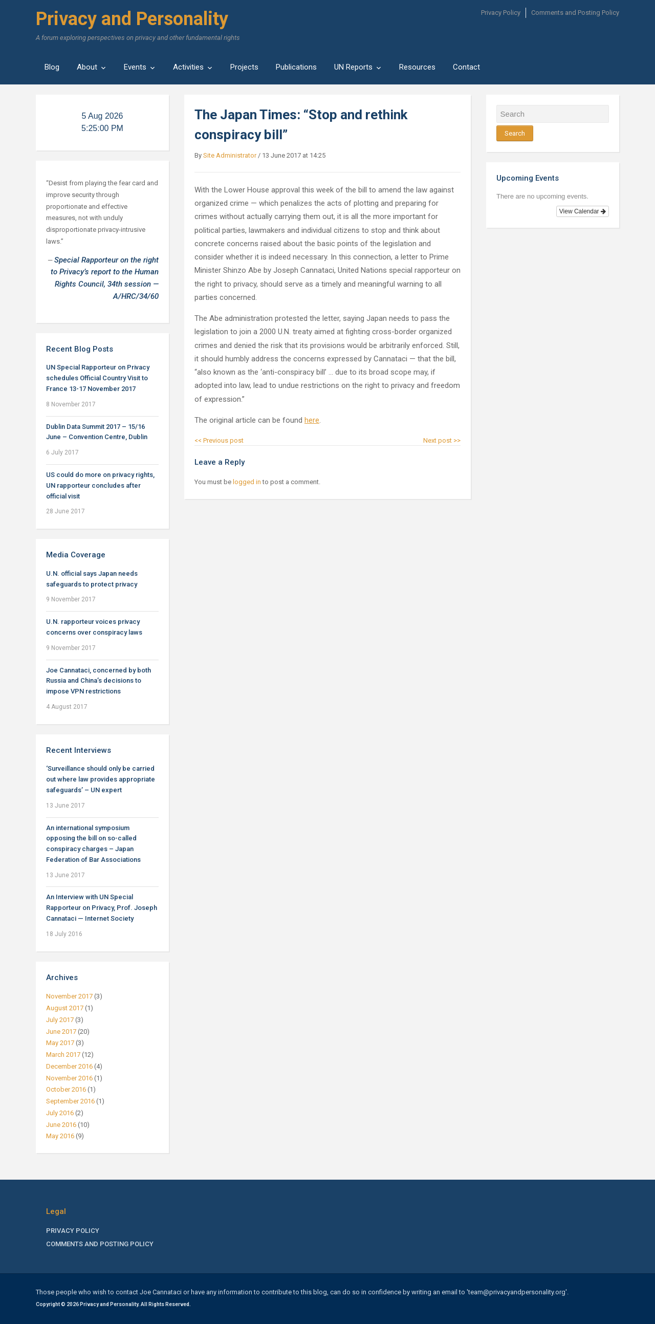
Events (135, 67)
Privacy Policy (500, 12)
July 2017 (60, 1020)
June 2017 (61, 1031)
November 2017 (69, 996)
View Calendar (582, 211)
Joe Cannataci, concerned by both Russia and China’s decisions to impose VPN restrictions (98, 681)
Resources (417, 67)
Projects (244, 67)
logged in (247, 482)
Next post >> (442, 440)
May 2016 (60, 1136)
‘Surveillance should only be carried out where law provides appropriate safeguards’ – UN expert (100, 779)
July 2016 (60, 1113)
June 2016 (61, 1124)
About (87, 67)
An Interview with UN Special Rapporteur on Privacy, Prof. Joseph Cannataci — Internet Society (101, 907)
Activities (188, 67)
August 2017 (64, 1008)
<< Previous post (219, 440)
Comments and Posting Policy (575, 12)
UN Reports (353, 67)
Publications (296, 67)
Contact (466, 67)
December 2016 (69, 1066)
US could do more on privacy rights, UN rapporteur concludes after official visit (100, 485)
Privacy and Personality (132, 19)
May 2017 (60, 1043)
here (311, 420)
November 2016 (69, 1078)
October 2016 (66, 1089)
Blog (52, 67)
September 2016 (70, 1101)
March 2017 (63, 1054)
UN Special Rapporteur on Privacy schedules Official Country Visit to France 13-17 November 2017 (97, 378)
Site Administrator (229, 155)
